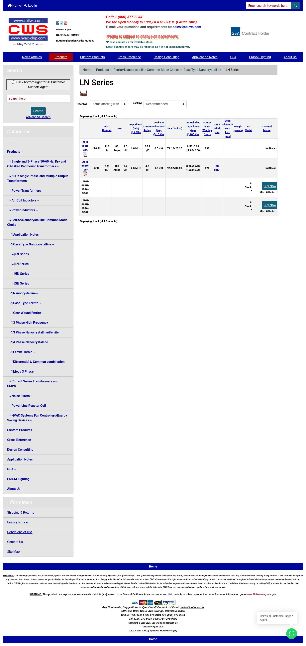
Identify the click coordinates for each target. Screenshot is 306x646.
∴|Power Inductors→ (22, 210)
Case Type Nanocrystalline (202, 70)
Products (60, 57)
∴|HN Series (18, 274)
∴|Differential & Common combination (36, 362)
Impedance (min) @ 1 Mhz (135, 128)
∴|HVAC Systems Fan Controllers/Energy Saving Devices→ (37, 418)
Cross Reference (129, 57)
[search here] (38, 98)
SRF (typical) (174, 128)
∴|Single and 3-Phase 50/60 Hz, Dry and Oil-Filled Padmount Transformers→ (36, 164)
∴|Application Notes (23, 234)
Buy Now (270, 186)
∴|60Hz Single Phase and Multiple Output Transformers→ (37, 178)
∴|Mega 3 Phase (20, 371)
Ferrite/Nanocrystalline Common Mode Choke (146, 70)
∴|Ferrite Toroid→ (21, 352)
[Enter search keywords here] (268, 5)
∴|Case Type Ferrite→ (24, 303)
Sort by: (137, 102)
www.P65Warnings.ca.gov (261, 594)
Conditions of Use (19, 532)
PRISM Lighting (260, 57)
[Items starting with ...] (109, 104)
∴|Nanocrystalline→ (23, 293)
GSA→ (12, 469)
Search (38, 111)
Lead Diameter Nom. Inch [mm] (227, 128)
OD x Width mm (217, 128)
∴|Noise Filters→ (20, 396)
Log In (30, 5)
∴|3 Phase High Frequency (27, 322)
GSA (233, 57)
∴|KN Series (18, 254)
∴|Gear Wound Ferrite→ (25, 313)
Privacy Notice (17, 522)
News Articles (32, 57)
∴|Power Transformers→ (25, 191)
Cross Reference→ (20, 440)
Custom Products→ (21, 430)
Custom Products (92, 57)
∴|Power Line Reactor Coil (26, 406)
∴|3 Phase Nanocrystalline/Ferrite (33, 332)
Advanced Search (38, 117)
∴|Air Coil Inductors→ (23, 200)
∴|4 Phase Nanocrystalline (27, 342)
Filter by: (81, 103)
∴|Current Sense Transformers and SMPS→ (32, 383)
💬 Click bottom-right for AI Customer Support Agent (38, 84)
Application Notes (205, 57)
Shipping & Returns (20, 512)
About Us (290, 57)
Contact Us (15, 542)
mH (120, 128)
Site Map (13, 552)
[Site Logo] (28, 29)
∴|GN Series (18, 283)
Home (14, 5)
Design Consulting (166, 57)
